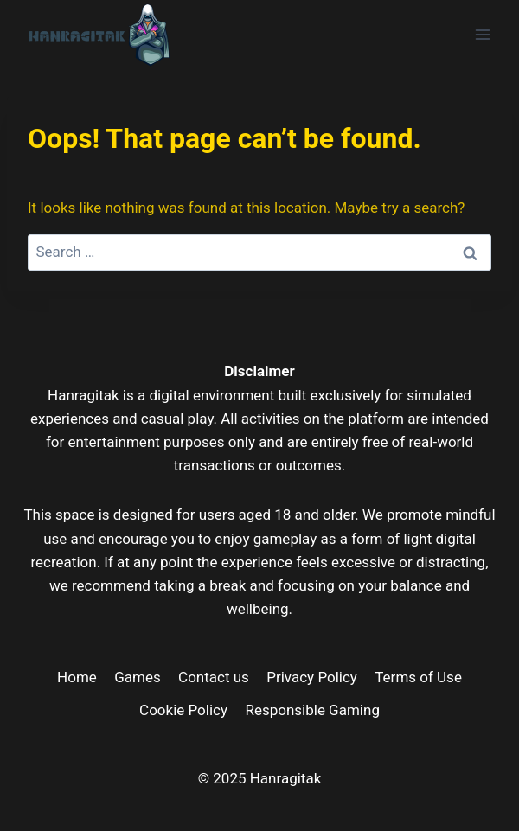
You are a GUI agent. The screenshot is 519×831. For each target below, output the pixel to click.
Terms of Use (418, 677)
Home (77, 677)
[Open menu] (482, 34)
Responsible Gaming (312, 710)
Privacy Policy (311, 677)
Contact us (213, 677)
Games (137, 677)
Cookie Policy (183, 710)
